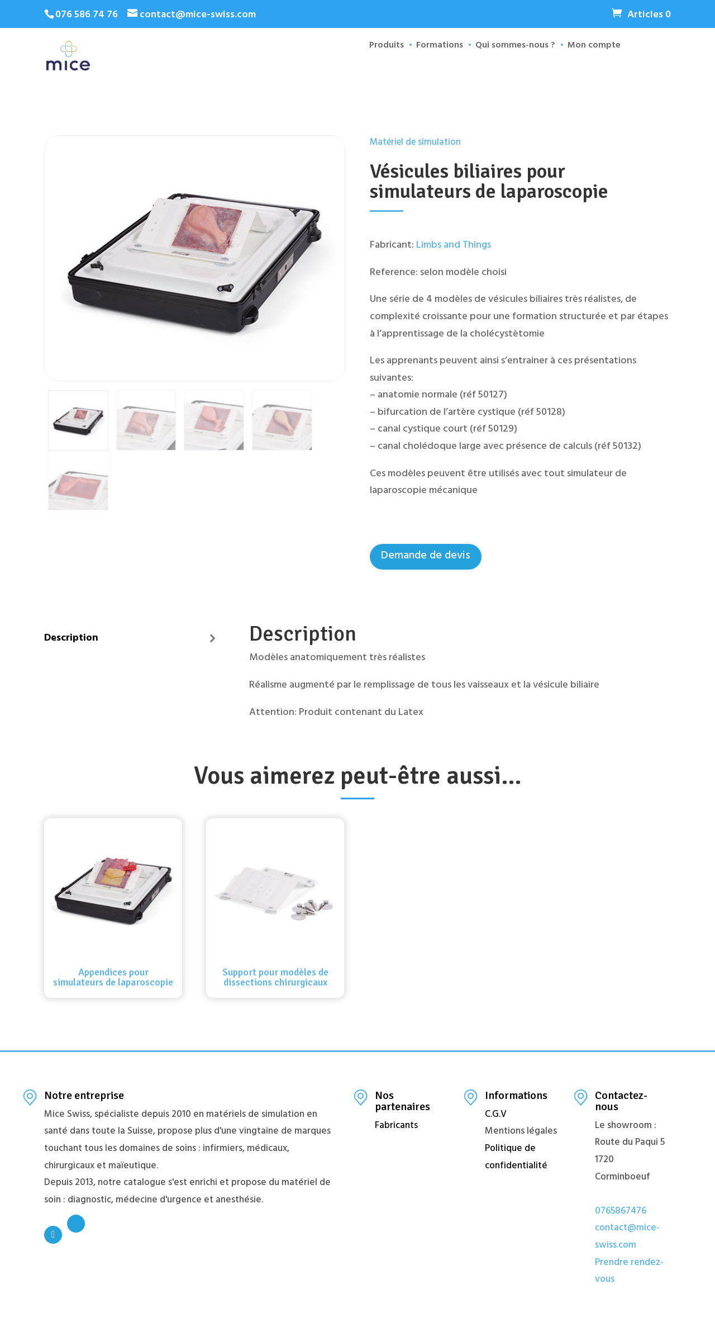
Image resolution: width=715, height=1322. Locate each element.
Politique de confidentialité (516, 1158)
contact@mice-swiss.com (627, 1237)
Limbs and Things (453, 245)
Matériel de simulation (415, 143)
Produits (380, 67)
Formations (433, 67)
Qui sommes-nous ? (509, 67)
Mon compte (587, 67)
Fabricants (396, 1126)
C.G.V (496, 1115)
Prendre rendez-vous (629, 1272)
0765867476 (620, 1212)
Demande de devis (425, 556)
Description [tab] (71, 638)
